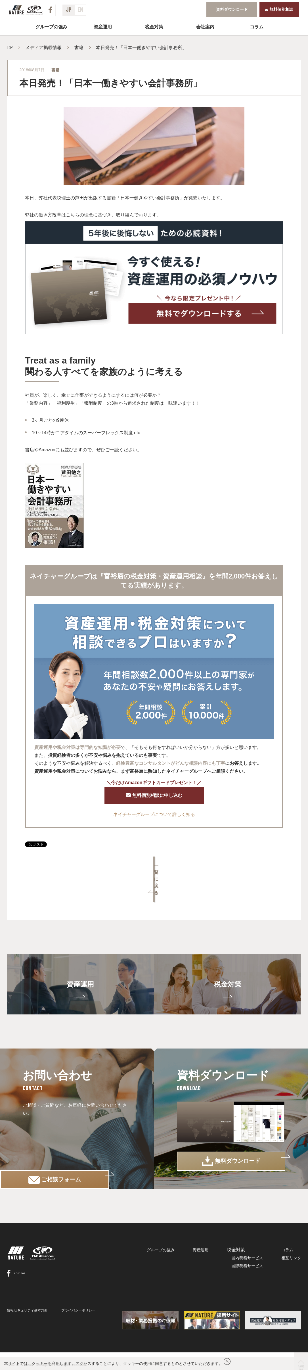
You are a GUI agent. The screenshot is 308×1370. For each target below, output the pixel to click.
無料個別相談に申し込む (154, 796)
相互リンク (291, 1242)
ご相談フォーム (77, 1142)
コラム (256, 26)
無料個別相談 (279, 9)
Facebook (16, 1268)
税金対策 (227, 960)
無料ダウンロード (231, 1142)
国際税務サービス (247, 1250)
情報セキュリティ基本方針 (27, 1306)
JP (69, 9)
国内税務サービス (247, 1242)
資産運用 (103, 26)
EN (80, 9)
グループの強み (51, 26)
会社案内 (205, 26)
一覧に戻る (154, 868)
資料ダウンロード (232, 9)
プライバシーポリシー (78, 1306)
